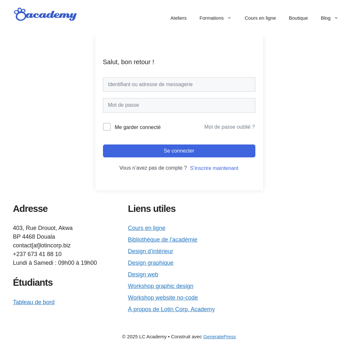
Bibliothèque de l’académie (162, 239)
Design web (143, 274)
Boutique (298, 18)
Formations (218, 18)
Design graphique (150, 263)
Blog (333, 18)
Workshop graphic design (160, 286)
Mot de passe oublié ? (229, 127)
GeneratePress (219, 336)
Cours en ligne (260, 18)
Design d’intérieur (150, 251)
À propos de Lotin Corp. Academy (171, 309)
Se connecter (179, 151)
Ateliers (178, 18)
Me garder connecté (138, 127)
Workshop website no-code (163, 297)
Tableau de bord (34, 302)
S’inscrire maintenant (214, 168)
